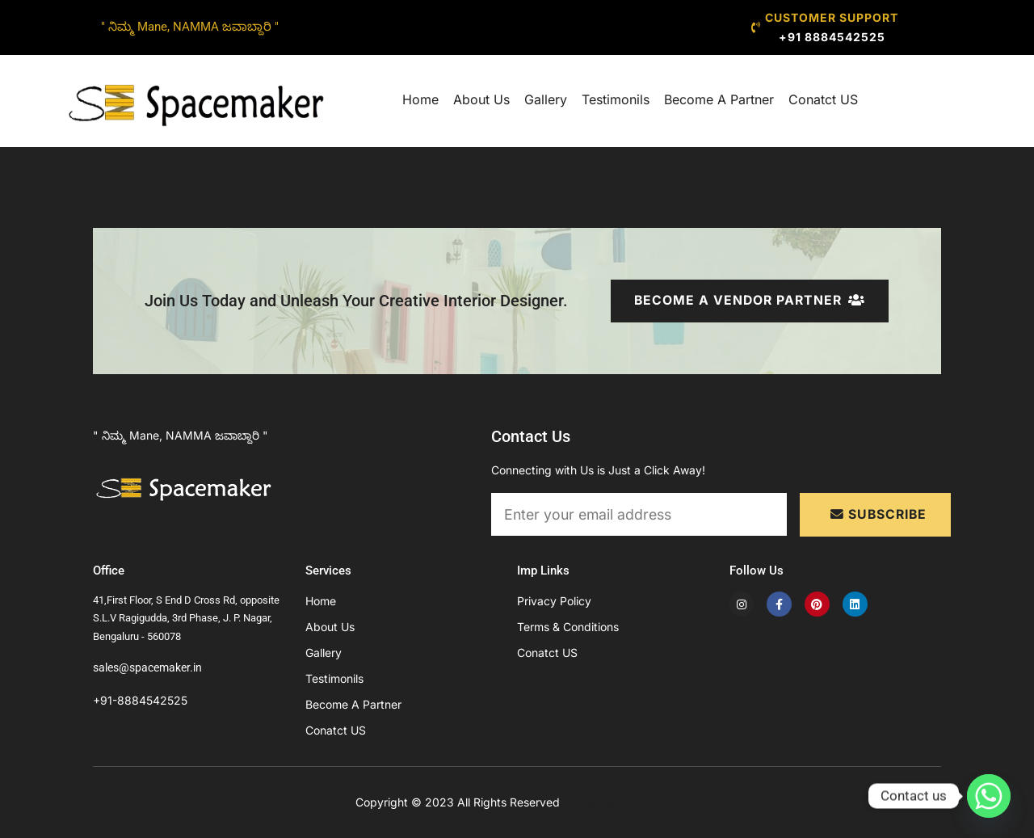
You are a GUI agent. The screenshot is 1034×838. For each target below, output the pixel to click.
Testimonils (615, 99)
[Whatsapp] (989, 796)
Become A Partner (719, 99)
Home (420, 99)
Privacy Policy (554, 601)
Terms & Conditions (568, 627)
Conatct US (823, 99)
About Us (481, 99)
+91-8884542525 (140, 700)
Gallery (545, 99)
